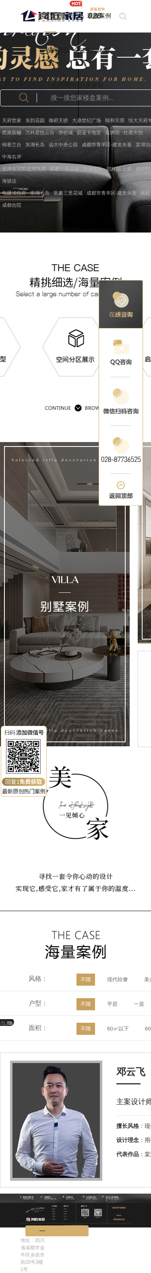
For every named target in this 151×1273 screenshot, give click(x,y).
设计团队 (58, 50)
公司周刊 (64, 84)
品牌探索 (91, 84)
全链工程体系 (91, 50)
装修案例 (99, 15)
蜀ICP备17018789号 (85, 1224)
